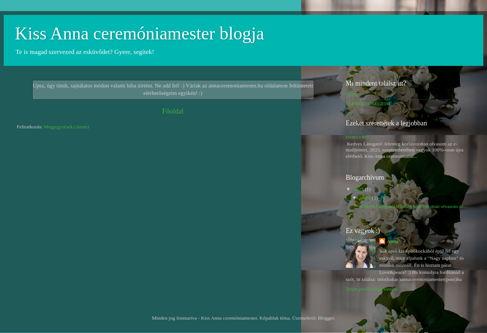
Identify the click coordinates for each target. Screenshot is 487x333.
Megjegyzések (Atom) (66, 126)
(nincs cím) (357, 137)
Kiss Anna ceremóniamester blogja (139, 33)
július (365, 198)
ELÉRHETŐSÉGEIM (368, 103)
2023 (359, 189)
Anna (393, 241)
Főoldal (173, 111)
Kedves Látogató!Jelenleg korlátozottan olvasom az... (412, 206)
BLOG (352, 94)
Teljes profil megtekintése (372, 289)
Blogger (326, 318)
